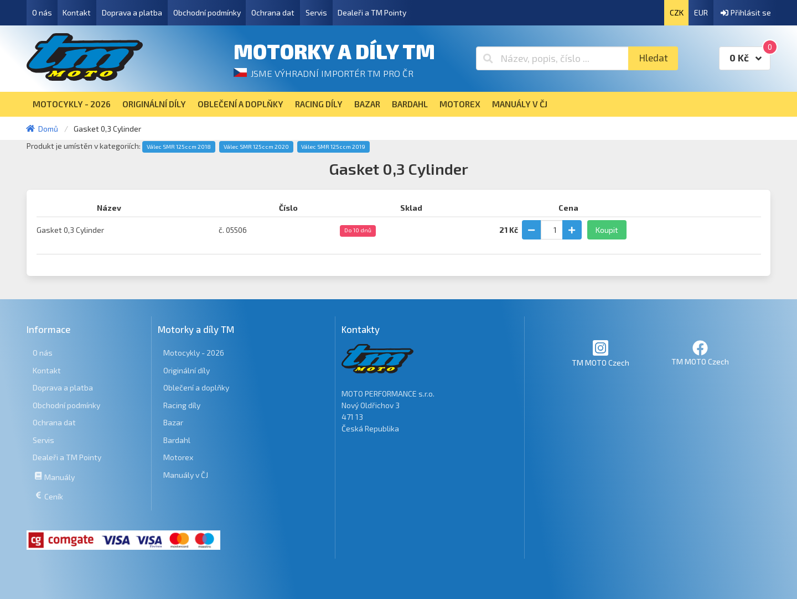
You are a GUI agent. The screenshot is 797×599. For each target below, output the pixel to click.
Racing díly (181, 405)
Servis (316, 12)
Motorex (178, 457)
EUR (701, 12)
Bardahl (176, 440)
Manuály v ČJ (185, 475)
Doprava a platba (132, 12)
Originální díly (186, 370)
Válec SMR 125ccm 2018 (179, 146)
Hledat (653, 58)
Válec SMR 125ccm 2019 (333, 146)
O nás (42, 12)
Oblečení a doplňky (196, 387)
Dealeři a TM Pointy (372, 12)
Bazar (173, 422)
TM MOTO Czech (600, 353)
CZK (677, 12)
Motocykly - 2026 (193, 352)
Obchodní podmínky (207, 12)
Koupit (607, 230)
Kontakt (77, 12)
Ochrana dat (272, 12)
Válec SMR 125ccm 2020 (256, 146)
